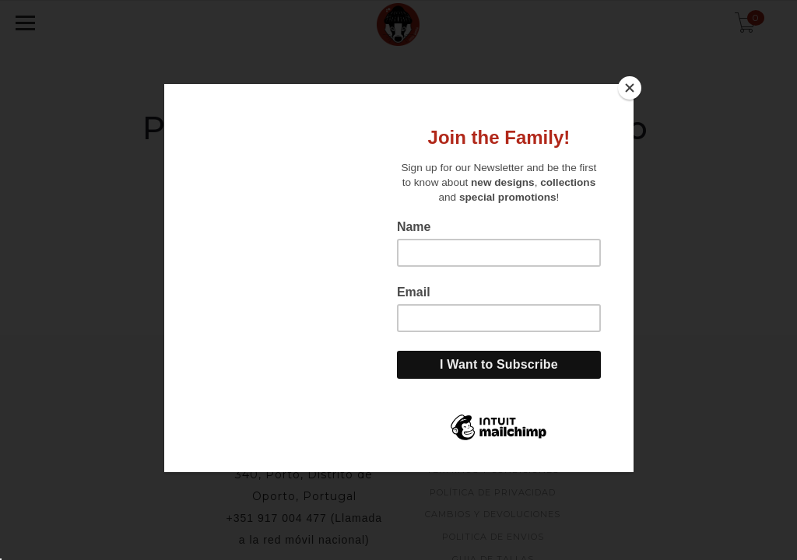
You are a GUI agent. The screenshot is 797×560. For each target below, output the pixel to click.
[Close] (629, 88)
